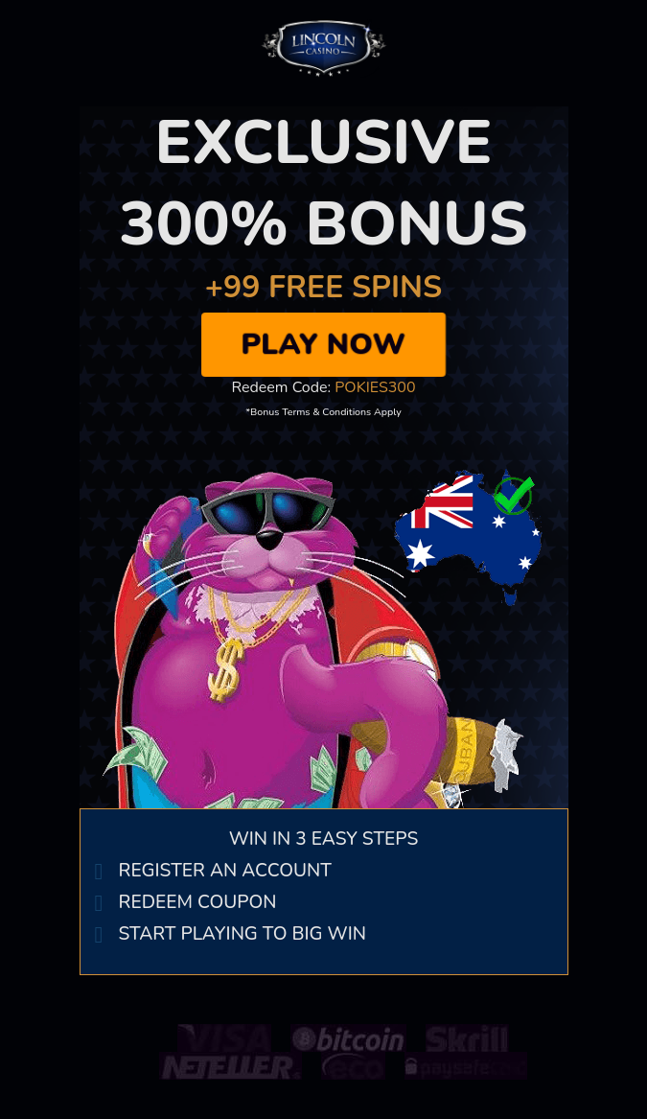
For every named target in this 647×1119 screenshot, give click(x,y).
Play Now (323, 344)
